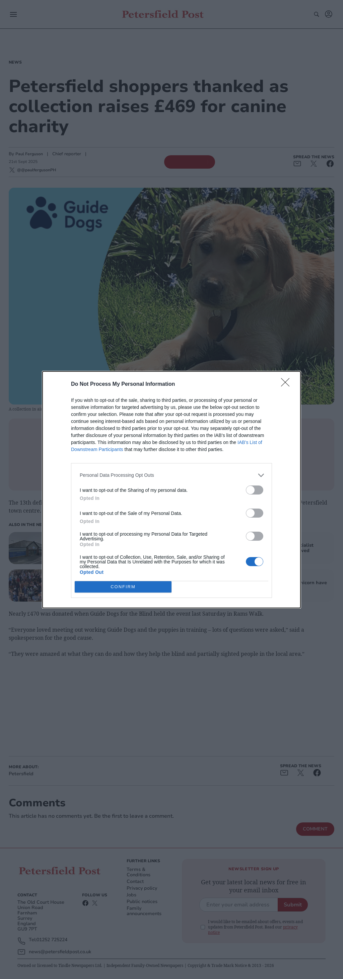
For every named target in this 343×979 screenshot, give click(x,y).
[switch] (254, 489)
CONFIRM (123, 586)
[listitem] (171, 474)
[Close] (287, 384)
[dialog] (171, 489)
